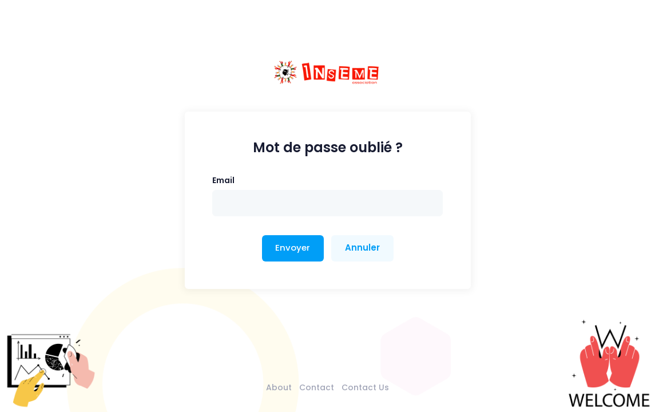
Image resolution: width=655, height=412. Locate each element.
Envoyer (292, 247)
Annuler (362, 247)
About (279, 387)
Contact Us (365, 387)
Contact (316, 387)
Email (223, 180)
